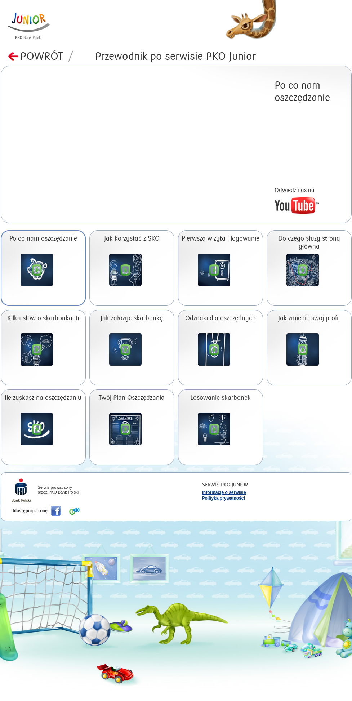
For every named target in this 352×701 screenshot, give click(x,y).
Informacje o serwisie (224, 492)
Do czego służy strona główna (309, 242)
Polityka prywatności (223, 498)
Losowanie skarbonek (220, 398)
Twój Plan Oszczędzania (132, 398)
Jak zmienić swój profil (309, 318)
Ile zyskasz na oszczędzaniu (43, 398)
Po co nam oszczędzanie (43, 238)
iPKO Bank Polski (21, 491)
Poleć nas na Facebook (56, 511)
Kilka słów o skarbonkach (43, 318)
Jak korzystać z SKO (132, 238)
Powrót (46, 56)
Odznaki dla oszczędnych (220, 318)
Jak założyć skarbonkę (132, 318)
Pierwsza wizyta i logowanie (220, 238)
